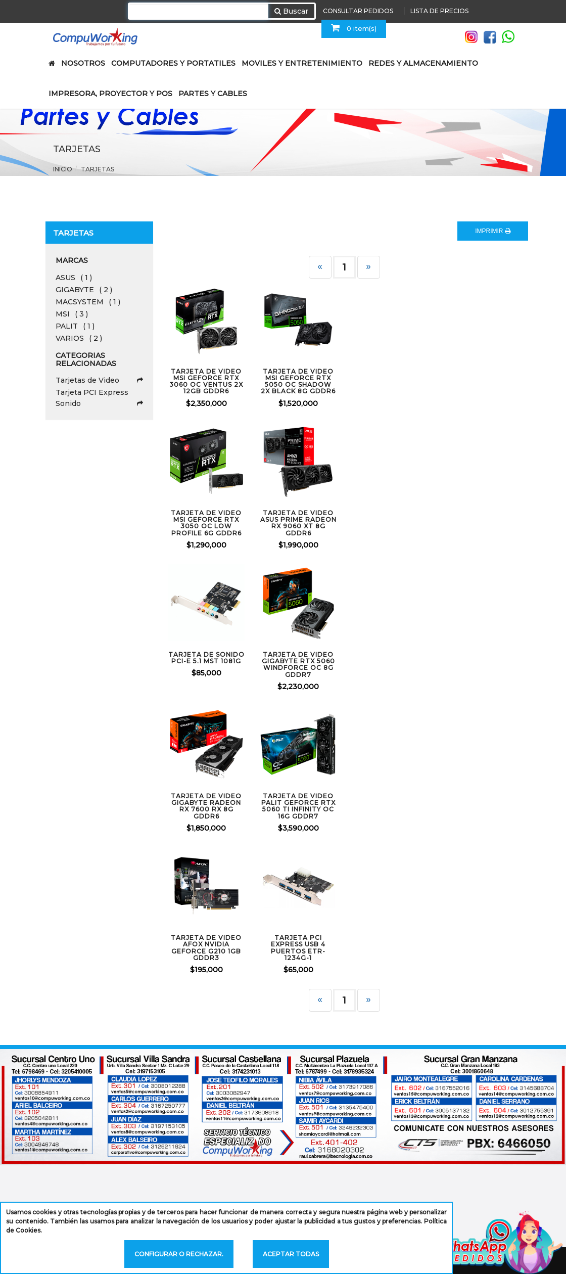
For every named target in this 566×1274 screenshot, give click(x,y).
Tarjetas (97, 169)
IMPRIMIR (492, 231)
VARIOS (79, 338)
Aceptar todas (291, 1254)
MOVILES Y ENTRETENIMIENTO (302, 63)
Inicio (62, 169)
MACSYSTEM (88, 301)
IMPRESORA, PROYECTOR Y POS (110, 93)
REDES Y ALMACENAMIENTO (423, 63)
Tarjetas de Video (99, 380)
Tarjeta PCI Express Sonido (99, 398)
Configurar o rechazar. (178, 1254)
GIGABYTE (84, 289)
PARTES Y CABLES (212, 93)
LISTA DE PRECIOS (439, 11)
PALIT (75, 326)
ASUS (74, 277)
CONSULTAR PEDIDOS (358, 11)
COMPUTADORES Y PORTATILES (173, 63)
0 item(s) (353, 27)
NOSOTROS (83, 63)
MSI (72, 313)
